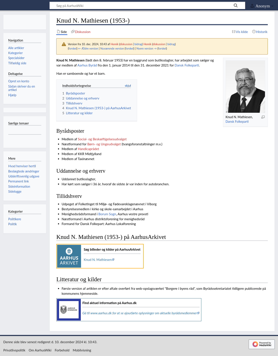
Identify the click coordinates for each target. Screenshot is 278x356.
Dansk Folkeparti (236, 121)
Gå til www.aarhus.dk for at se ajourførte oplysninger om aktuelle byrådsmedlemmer (139, 313)
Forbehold (62, 350)
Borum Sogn (107, 214)
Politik (12, 224)
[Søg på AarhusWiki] (147, 5)
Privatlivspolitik (14, 350)
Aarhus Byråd (87, 65)
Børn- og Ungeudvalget (104, 144)
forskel (73, 48)
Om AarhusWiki (40, 350)
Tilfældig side (17, 63)
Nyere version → (146, 48)
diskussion (126, 44)
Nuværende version (112, 48)
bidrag (138, 44)
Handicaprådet (88, 149)
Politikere (14, 219)
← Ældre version (88, 48)
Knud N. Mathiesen (97, 260)
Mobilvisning (82, 350)
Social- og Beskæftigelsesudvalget (102, 139)
